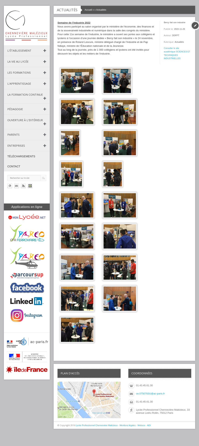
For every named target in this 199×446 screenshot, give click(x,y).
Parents (13, 134)
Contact (13, 166)
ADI (149, 425)
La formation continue (25, 94)
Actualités (101, 10)
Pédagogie (15, 109)
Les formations (19, 72)
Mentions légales (128, 425)
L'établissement (19, 50)
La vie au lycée (17, 61)
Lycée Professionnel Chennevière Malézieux (97, 425)
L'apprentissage (19, 83)
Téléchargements (21, 156)
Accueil (88, 10)
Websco (141, 425)
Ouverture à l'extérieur (25, 120)
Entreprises (16, 145)
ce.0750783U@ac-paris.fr (150, 393)
